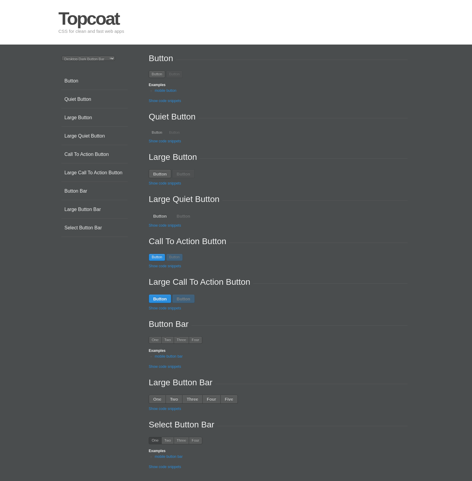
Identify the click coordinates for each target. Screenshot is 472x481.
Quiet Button (77, 99)
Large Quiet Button (84, 135)
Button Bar (75, 191)
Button (71, 80)
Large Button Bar (82, 209)
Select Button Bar (83, 227)
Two (167, 340)
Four (195, 340)
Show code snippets (165, 101)
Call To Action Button (86, 154)
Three (181, 340)
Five (229, 399)
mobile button (165, 90)
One (155, 340)
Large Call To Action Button (93, 172)
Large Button (78, 117)
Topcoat (88, 18)
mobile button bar (169, 356)
